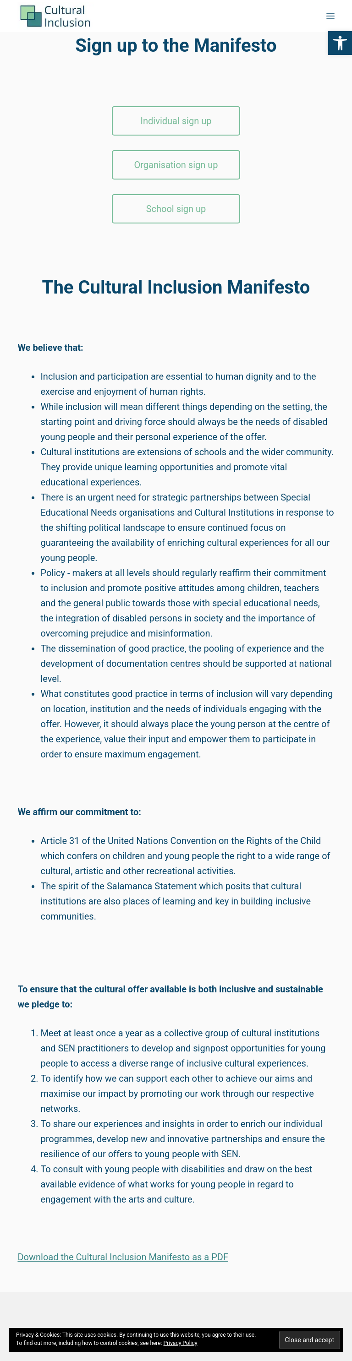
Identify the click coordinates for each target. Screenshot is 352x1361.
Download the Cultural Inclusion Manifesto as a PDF (122, 1257)
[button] (340, 43)
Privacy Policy (181, 1343)
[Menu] (330, 16)
